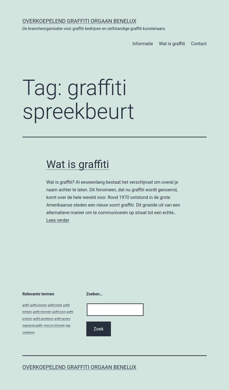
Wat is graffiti (172, 43)
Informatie (142, 43)
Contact (199, 43)
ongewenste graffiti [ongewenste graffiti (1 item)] (32, 325)
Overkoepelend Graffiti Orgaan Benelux (79, 21)
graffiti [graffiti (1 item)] (25, 305)
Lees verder (57, 220)
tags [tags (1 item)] (68, 325)
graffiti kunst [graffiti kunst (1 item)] (59, 311)
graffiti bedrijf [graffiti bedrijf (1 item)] (55, 305)
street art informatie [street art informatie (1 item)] (54, 325)
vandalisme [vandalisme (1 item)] (28, 332)
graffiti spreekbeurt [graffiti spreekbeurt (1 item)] (43, 318)
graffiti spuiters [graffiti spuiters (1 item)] (62, 318)
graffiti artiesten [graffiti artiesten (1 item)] (38, 305)
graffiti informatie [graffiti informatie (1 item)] (42, 311)
